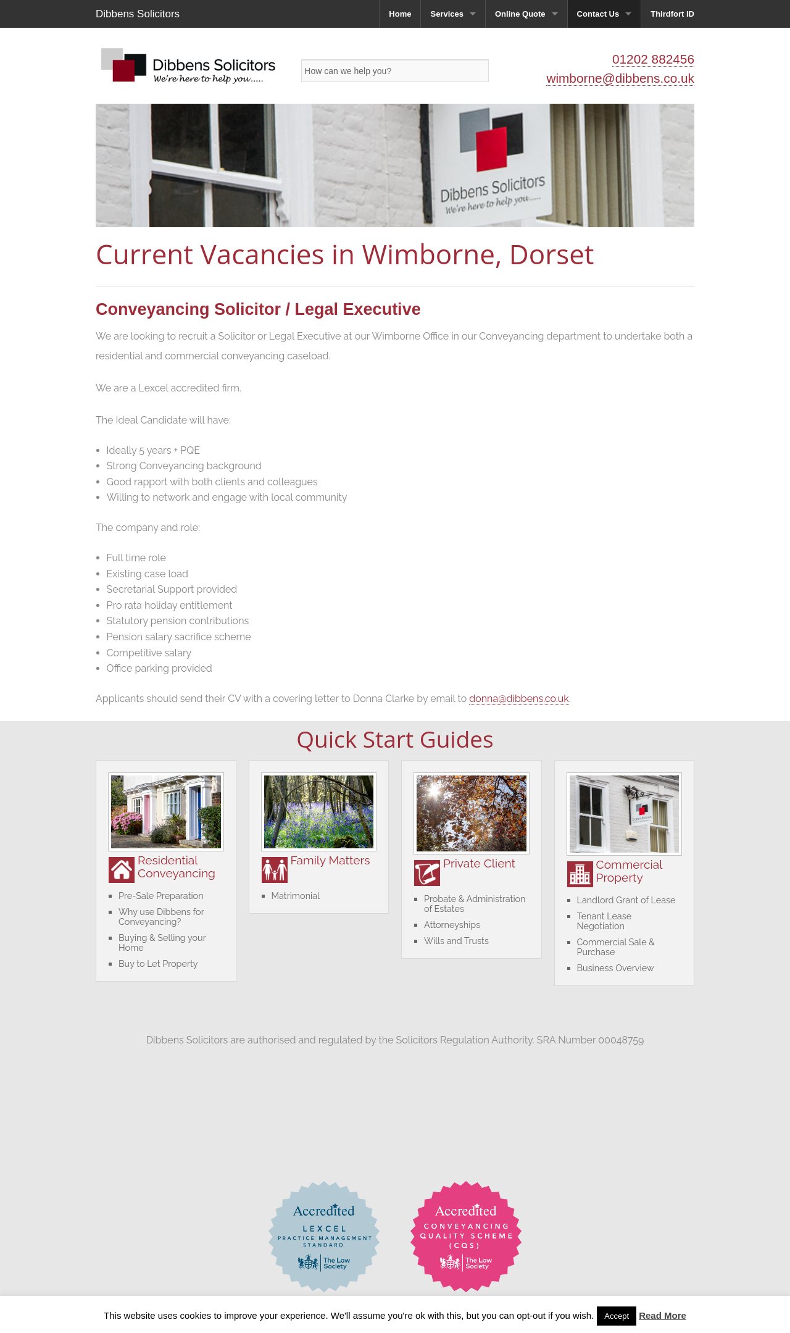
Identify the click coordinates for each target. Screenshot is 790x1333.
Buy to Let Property (158, 963)
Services (447, 14)
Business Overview (615, 968)
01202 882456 (653, 59)
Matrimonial (296, 895)
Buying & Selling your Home (162, 942)
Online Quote (520, 14)
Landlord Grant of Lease (626, 900)
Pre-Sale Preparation (161, 895)
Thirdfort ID (672, 14)
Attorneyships (452, 924)
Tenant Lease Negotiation (604, 921)
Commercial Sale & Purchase (616, 947)
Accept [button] (616, 1316)
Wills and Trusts (456, 940)
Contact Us (598, 14)
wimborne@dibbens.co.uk (620, 78)
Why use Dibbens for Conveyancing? (161, 916)
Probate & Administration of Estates (474, 903)
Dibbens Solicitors (138, 14)
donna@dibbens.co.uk (519, 698)
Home (400, 14)
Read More (662, 1315)
